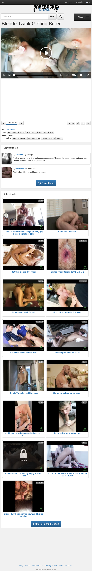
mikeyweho (21, 169)
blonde (21, 132)
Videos (59, 138)
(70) (71, 123)
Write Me (68, 566)
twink (51, 132)
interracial (41, 132)
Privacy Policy (51, 566)
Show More (46, 183)
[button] (87, 2)
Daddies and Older (19, 138)
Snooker (19, 155)
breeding (31, 132)
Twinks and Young (48, 138)
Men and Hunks (34, 138)
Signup (69, 2)
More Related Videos (46, 524)
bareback (11, 132)
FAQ (21, 566)
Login (79, 2)
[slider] (35, 75)
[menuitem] (74, 75)
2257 (61, 566)
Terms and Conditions (34, 566)
